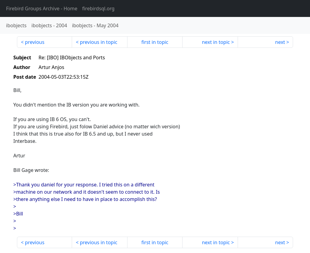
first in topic (154, 42)
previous (34, 42)
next (280, 42)
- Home (42, 8)
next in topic (216, 42)
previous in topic (98, 42)
